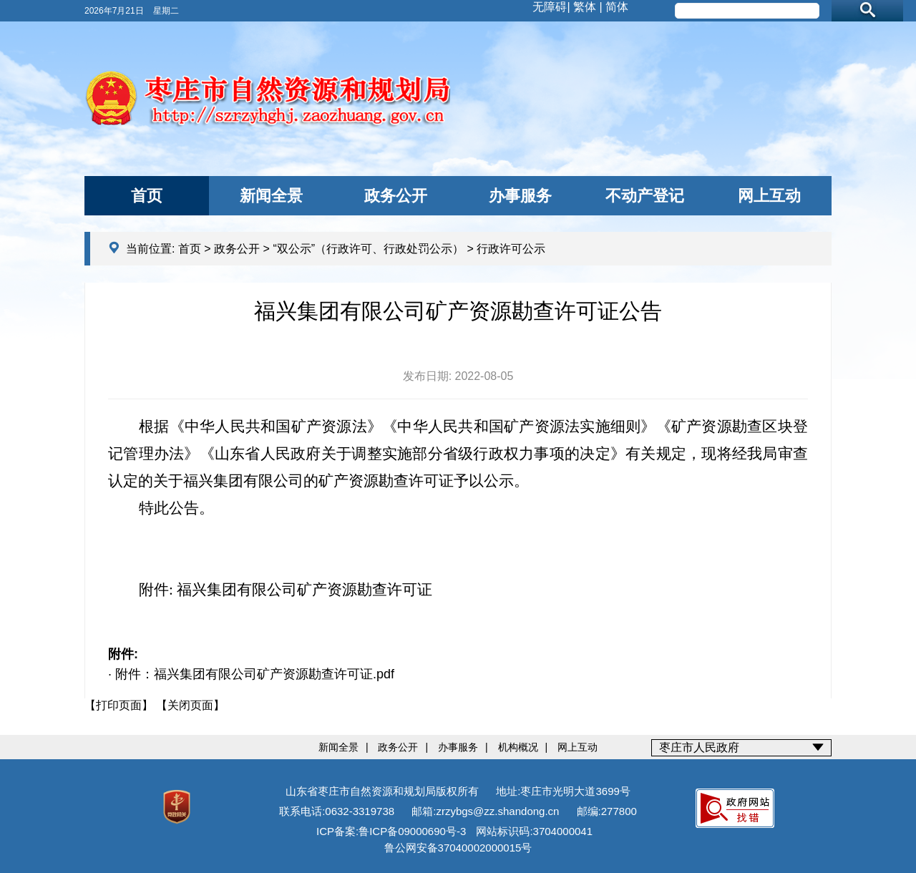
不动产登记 (644, 196)
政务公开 (395, 196)
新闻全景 (271, 196)
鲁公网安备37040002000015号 (458, 848)
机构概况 (518, 747)
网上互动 (769, 196)
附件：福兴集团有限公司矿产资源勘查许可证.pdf (254, 674)
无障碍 (549, 7)
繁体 (584, 7)
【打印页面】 (118, 705)
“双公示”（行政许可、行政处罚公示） (368, 249)
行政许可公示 (511, 249)
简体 (616, 7)
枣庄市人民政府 (699, 747)
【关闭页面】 (190, 705)
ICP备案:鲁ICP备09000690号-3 (391, 831)
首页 (146, 196)
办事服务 (520, 196)
